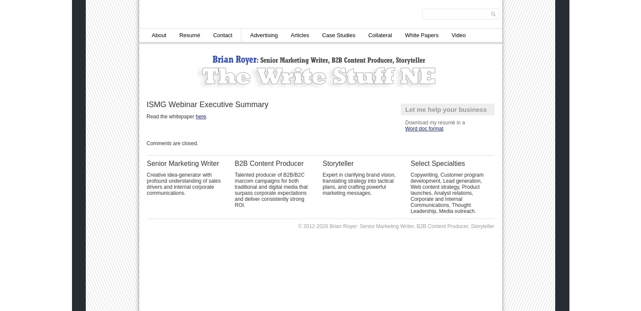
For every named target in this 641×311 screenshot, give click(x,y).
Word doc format (424, 129)
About (159, 35)
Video (458, 35)
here (201, 117)
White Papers (421, 35)
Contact (222, 35)
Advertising (264, 35)
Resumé (189, 35)
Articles (300, 35)
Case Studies (338, 35)
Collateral (380, 35)
